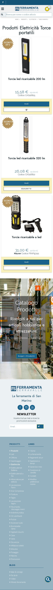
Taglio (13, 498)
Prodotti (14, 444)
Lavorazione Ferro (16, 486)
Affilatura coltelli (17, 546)
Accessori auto (17, 523)
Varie (13, 539)
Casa (13, 535)
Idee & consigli (17, 572)
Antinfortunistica (17, 513)
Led (12, 454)
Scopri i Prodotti (26, 356)
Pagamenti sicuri (36, 458)
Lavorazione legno (16, 502)
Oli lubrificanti (16, 516)
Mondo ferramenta (18, 582)
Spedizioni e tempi (35, 462)
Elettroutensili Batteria (16, 469)
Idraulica (14, 549)
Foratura (14, 494)
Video (13, 579)
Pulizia (13, 519)
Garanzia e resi (36, 467)
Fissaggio (14, 552)
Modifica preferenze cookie (34, 481)
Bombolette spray (15, 527)
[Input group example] (29, 15)
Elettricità (15, 464)
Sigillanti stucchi (17, 532)
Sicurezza (15, 542)
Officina (14, 458)
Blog (12, 565)
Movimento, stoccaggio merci (18, 508)
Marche (14, 556)
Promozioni (15, 559)
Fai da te (14, 575)
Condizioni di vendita (35, 471)
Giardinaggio (16, 461)
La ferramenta (35, 454)
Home (32, 451)
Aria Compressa (17, 491)
